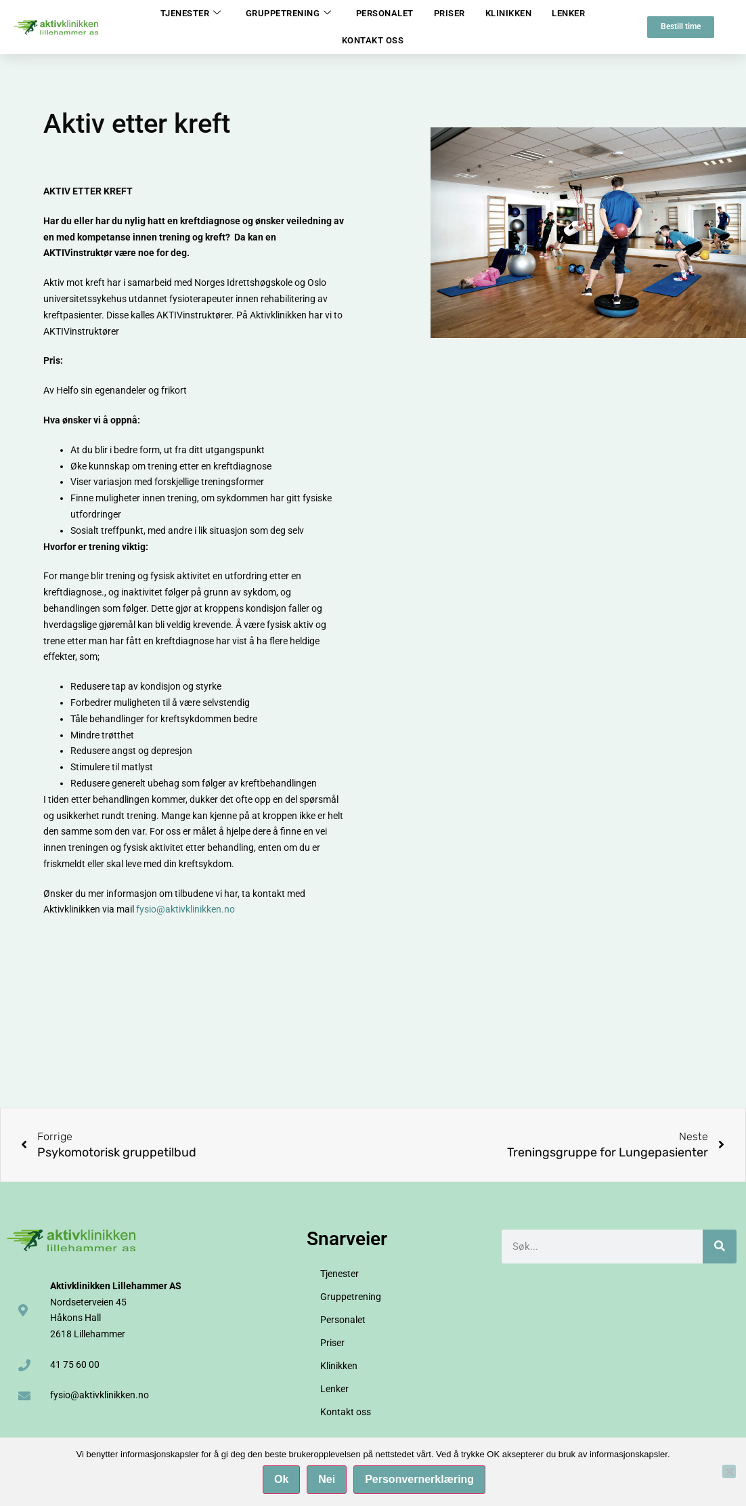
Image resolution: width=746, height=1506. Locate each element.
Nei (329, 1481)
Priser (449, 13)
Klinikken (508, 13)
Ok (283, 1481)
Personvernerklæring (422, 1481)
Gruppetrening (289, 13)
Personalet (385, 13)
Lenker (568, 13)
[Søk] (720, 1246)
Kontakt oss (373, 40)
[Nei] (729, 1473)
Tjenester (190, 13)
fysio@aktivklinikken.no (185, 909)
